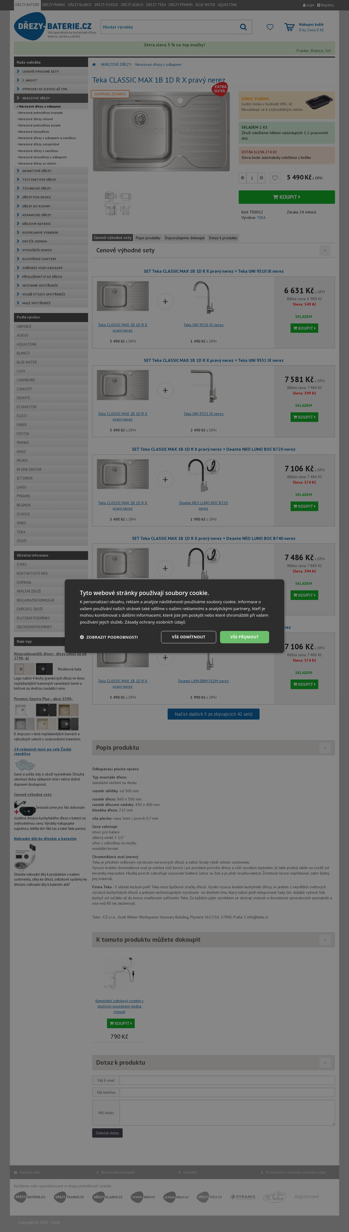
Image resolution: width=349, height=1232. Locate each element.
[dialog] (174, 616)
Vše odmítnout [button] (188, 636)
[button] (109, 637)
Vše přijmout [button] (244, 636)
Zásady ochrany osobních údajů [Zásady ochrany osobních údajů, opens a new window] (155, 622)
